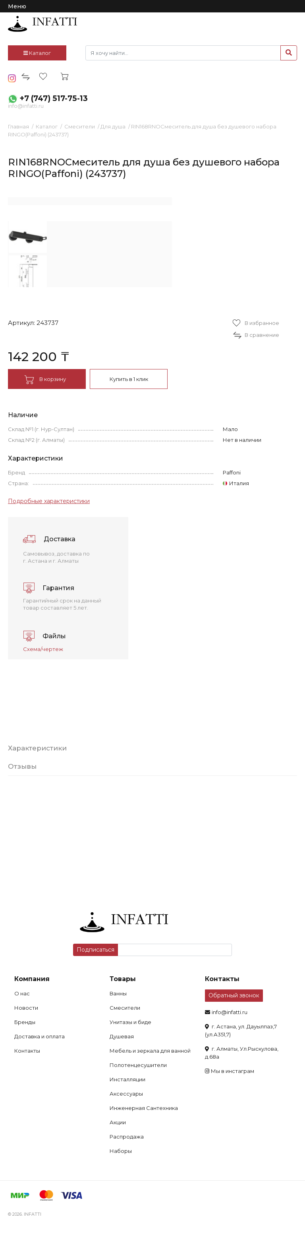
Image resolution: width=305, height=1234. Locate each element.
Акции (118, 1122)
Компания (32, 979)
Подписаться (95, 949)
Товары (123, 979)
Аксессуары (126, 1093)
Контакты (27, 1050)
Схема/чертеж (43, 649)
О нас (22, 993)
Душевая (122, 1036)
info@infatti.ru (26, 106)
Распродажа (127, 1136)
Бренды (24, 1022)
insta (12, 78)
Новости (26, 1008)
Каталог (37, 53)
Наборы (121, 1151)
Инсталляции (127, 1079)
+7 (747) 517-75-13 (53, 98)
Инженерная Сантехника (144, 1108)
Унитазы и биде (130, 1022)
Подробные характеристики (49, 501)
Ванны (118, 993)
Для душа (112, 126)
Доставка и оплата (39, 1036)
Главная (18, 126)
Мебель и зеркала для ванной (150, 1050)
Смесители (79, 126)
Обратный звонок (233, 995)
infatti (42, 24)
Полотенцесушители (138, 1065)
